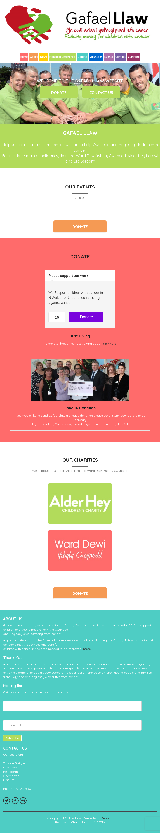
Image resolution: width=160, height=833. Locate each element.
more (87, 649)
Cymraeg (134, 56)
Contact (120, 56)
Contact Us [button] (101, 92)
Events (108, 56)
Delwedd (107, 818)
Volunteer (96, 56)
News (43, 56)
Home (24, 56)
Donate (82, 56)
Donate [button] (59, 92)
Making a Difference (62, 56)
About (34, 56)
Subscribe (12, 738)
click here (109, 343)
